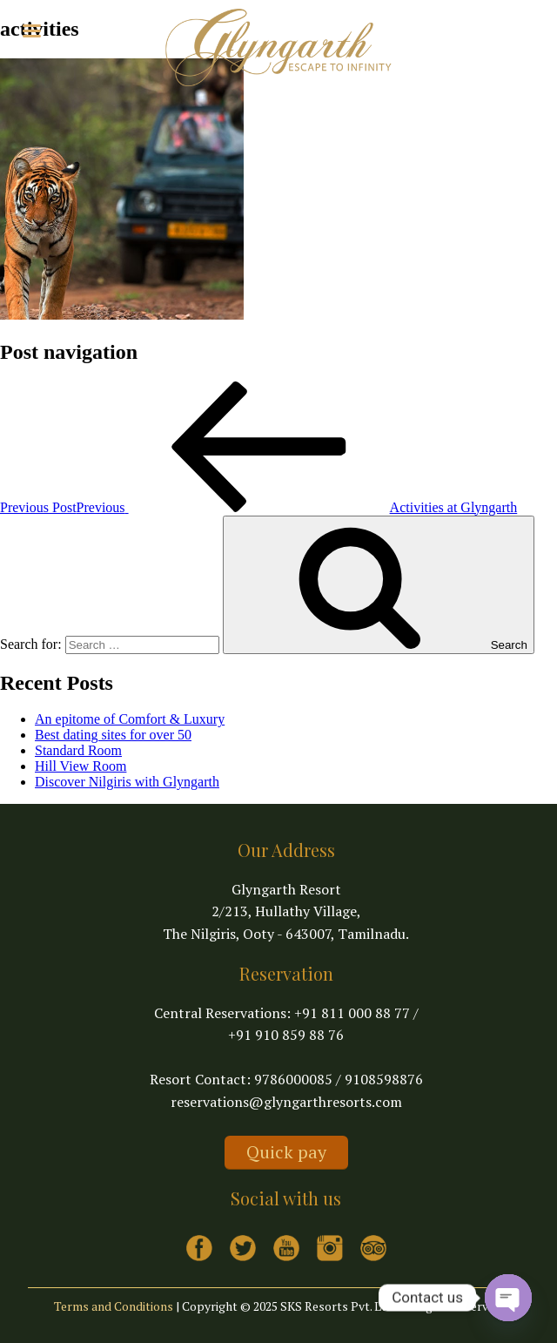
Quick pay (286, 1152)
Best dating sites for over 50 (113, 734)
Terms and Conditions (113, 1306)
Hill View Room (80, 766)
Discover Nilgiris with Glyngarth (127, 781)
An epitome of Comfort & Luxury (130, 719)
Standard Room (78, 750)
